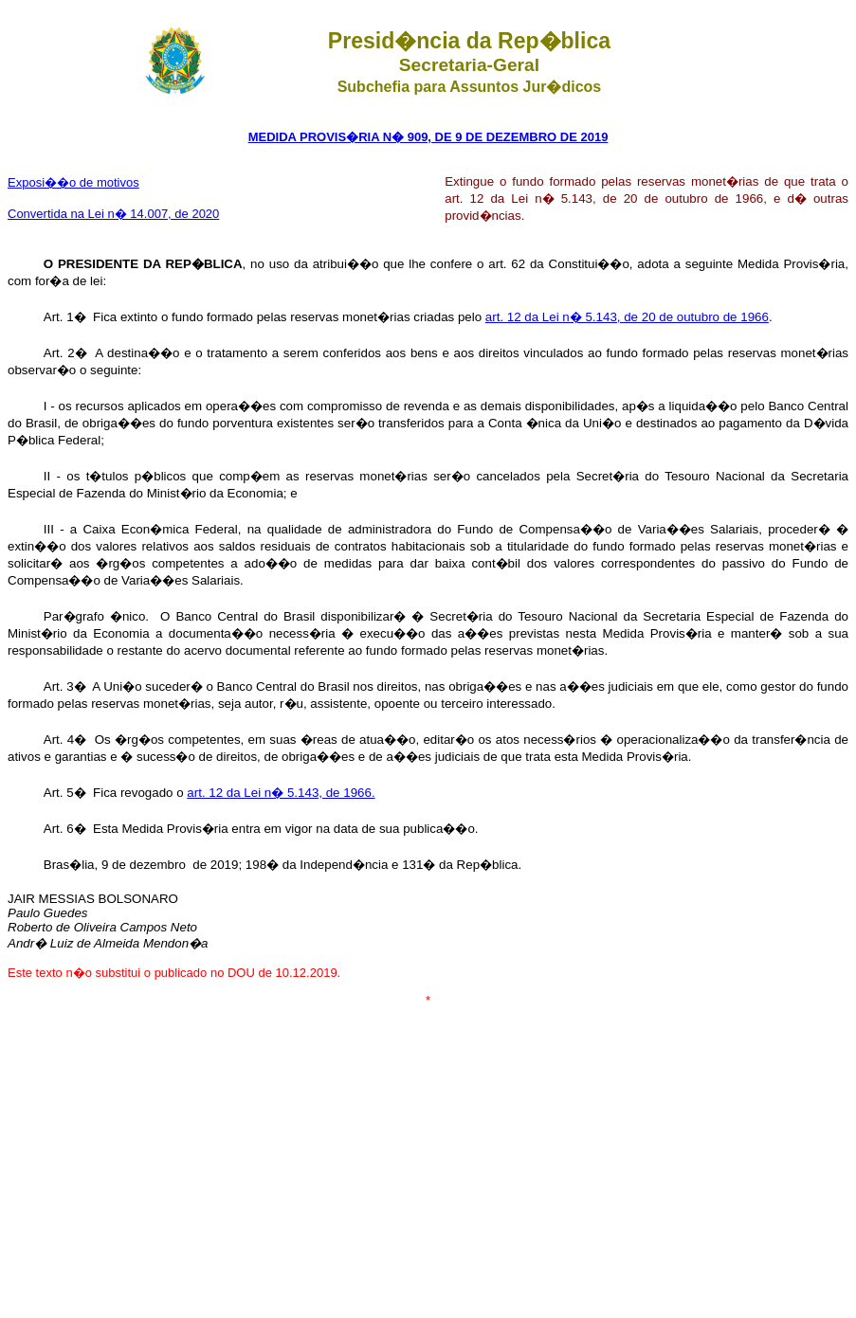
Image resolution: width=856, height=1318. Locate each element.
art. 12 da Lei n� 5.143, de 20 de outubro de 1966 (627, 317)
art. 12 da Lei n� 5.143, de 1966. (280, 792)
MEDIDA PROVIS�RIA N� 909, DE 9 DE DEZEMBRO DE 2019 (428, 137)
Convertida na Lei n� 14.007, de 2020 (113, 214)
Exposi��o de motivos (73, 182)
